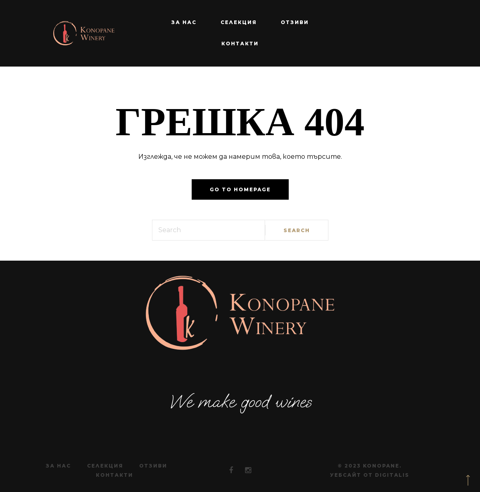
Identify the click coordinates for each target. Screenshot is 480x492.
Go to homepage (240, 189)
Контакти (240, 43)
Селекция (239, 22)
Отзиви (295, 22)
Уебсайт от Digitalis (369, 475)
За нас (183, 22)
